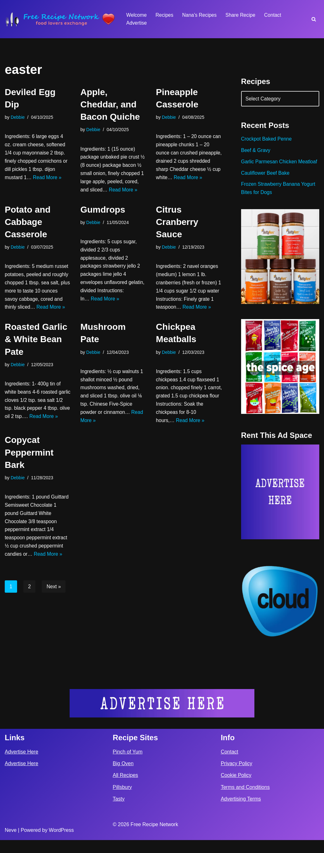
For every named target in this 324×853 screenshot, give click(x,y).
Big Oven (123, 776)
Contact (275, 15)
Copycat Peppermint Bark (29, 483)
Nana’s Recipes (201, 15)
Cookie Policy (236, 788)
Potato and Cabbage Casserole (28, 233)
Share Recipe (242, 15)
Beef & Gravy (256, 152)
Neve (10, 843)
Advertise (136, 23)
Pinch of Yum (127, 764)
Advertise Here (21, 764)
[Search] (313, 19)
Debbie (18, 117)
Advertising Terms (241, 811)
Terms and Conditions (245, 800)
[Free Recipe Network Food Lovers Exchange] (60, 19)
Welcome (136, 15)
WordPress (61, 843)
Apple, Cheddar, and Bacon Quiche (110, 104)
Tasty (118, 811)
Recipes (165, 15)
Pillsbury (122, 800)
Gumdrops (102, 221)
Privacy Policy (236, 776)
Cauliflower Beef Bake (266, 184)
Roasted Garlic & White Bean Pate (36, 362)
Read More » (48, 180)
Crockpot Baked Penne (267, 140)
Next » (54, 620)
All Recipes (125, 788)
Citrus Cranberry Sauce (177, 233)
